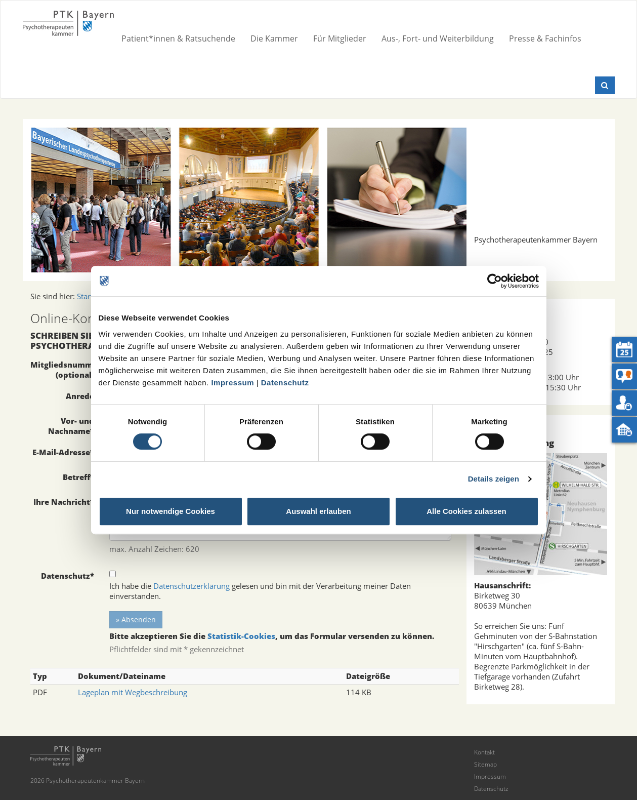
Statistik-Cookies (241, 636)
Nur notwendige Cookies (170, 511)
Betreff (78, 477)
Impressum (232, 382)
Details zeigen (493, 478)
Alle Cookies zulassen (466, 511)
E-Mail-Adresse (63, 452)
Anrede (80, 396)
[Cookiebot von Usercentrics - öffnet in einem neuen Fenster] (494, 281)
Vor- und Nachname (71, 426)
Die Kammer (274, 38)
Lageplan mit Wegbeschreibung (132, 692)
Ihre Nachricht (63, 502)
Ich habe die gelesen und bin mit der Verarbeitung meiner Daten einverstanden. (260, 591)
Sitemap (485, 764)
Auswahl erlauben (318, 511)
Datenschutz (285, 382)
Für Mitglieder (339, 38)
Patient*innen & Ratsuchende (178, 38)
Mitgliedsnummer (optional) (65, 369)
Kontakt (484, 752)
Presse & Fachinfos (545, 38)
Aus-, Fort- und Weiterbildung (437, 38)
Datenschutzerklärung (191, 586)
